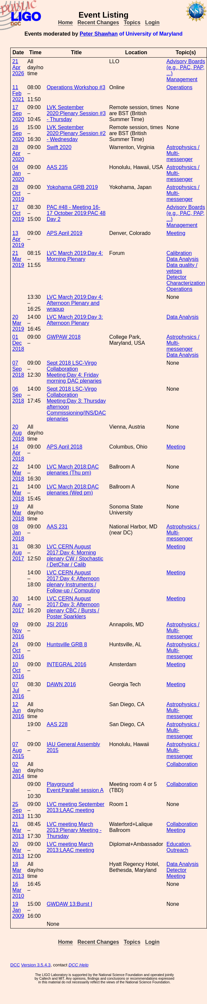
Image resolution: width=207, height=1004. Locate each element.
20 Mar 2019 (18, 323)
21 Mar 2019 (18, 259)
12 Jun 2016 (18, 710)
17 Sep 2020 (18, 113)
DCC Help (79, 964)
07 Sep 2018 (18, 369)
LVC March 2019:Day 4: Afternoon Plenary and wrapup (75, 303)
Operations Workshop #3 (76, 87)
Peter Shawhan (99, 34)
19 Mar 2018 (18, 512)
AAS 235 (57, 167)
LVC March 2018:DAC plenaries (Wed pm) (73, 490)
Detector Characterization (186, 280)
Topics (132, 22)
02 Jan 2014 (18, 770)
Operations (179, 87)
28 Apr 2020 (18, 153)
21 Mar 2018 (18, 493)
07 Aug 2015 (18, 750)
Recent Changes (98, 22)
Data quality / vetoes (182, 268)
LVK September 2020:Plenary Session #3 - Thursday (76, 113)
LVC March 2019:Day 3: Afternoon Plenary (75, 320)
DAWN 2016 (61, 684)
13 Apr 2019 (18, 239)
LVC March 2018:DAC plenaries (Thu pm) (73, 470)
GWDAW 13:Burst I (69, 904)
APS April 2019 (65, 233)
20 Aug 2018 (18, 433)
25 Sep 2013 (18, 810)
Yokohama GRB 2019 (72, 187)
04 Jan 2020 (18, 173)
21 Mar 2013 (18, 830)
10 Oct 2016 (18, 670)
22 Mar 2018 (18, 473)
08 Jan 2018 (18, 532)
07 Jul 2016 (18, 690)
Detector (176, 870)
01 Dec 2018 (18, 343)
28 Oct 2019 (18, 193)
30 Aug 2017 (18, 604)
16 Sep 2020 (18, 133)
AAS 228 (57, 724)
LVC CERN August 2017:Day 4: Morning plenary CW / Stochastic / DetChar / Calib (75, 555)
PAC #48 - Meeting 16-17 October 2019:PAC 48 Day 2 (76, 213)
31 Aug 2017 (18, 552)
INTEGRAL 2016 (66, 664)
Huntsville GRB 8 (67, 644)
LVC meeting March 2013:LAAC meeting (70, 847)
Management (182, 79)
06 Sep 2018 (18, 395)
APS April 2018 (65, 447)
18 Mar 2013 (18, 870)
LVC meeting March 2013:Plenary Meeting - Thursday (74, 830)
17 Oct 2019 (18, 213)
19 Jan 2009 (18, 910)
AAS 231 (57, 526)
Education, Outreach (179, 847)
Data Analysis (183, 259)
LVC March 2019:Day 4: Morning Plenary (75, 256)
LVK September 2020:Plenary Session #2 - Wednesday (76, 133)
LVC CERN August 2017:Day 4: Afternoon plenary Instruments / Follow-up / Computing (73, 581)
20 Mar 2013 (18, 850)
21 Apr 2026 (18, 67)
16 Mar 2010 (18, 890)
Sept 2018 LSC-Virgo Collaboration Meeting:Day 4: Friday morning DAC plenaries (74, 372)
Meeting (176, 233)
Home (65, 22)
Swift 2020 (59, 147)
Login (152, 22)
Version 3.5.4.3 (36, 964)
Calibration (179, 253)
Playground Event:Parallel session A (75, 787)
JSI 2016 (57, 624)
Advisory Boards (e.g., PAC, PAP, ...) (186, 67)
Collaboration (182, 764)
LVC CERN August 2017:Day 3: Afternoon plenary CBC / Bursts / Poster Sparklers (73, 607)
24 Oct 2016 (18, 650)
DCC (15, 964)
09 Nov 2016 (18, 630)
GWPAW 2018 (64, 337)
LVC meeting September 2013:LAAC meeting (75, 807)
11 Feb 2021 (18, 93)
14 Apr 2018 (18, 453)
